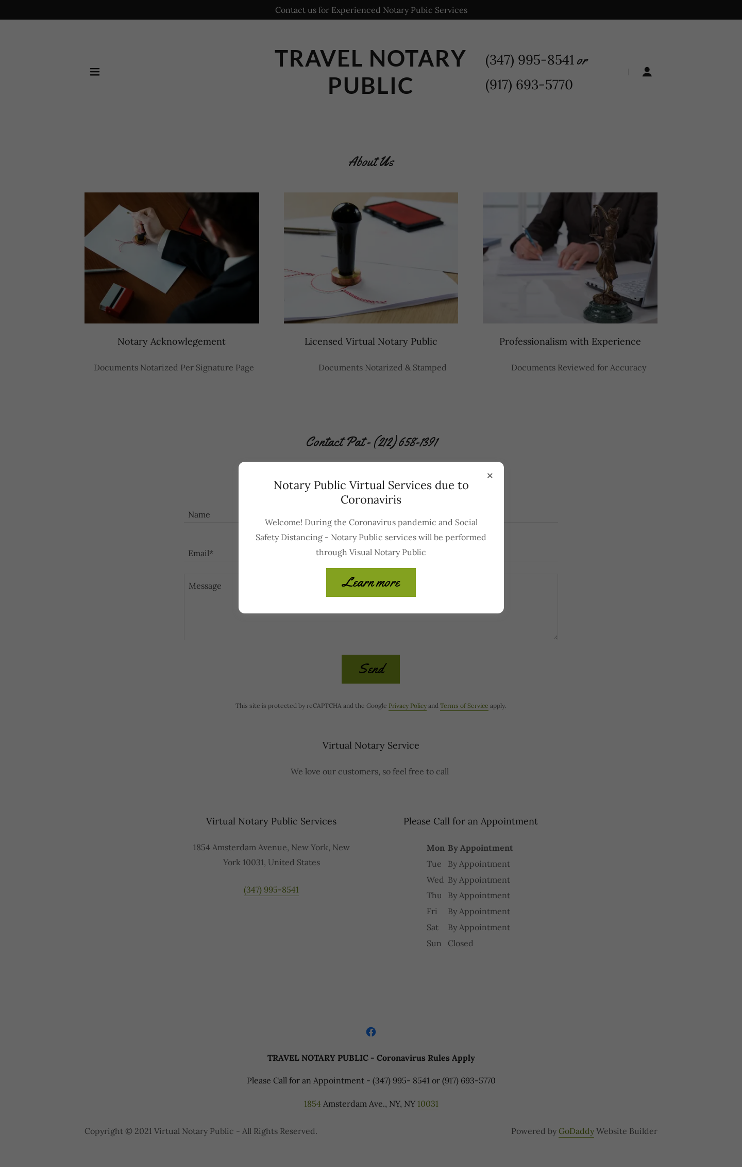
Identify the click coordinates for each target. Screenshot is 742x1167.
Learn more (371, 582)
